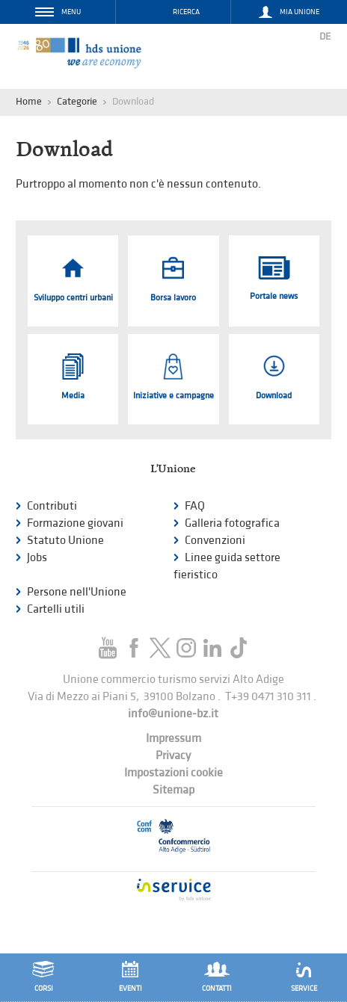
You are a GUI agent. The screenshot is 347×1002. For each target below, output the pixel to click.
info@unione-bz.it (173, 714)
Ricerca (186, 11)
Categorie (77, 101)
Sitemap (173, 790)
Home (29, 101)
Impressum (173, 739)
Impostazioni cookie (173, 773)
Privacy (173, 756)
